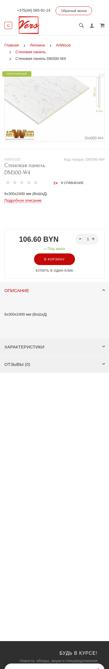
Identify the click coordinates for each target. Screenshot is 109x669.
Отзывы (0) (54, 364)
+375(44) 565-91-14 (33, 10)
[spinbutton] (87, 239)
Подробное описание (23, 200)
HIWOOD (12, 159)
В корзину (54, 259)
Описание (54, 290)
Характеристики (54, 346)
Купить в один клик (54, 270)
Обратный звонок (74, 10)
